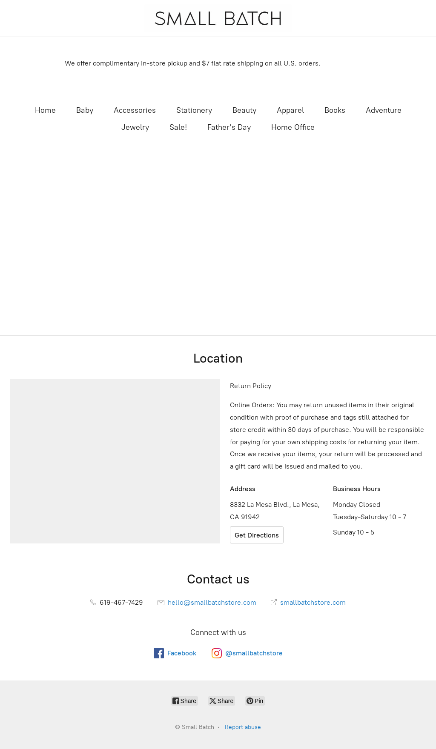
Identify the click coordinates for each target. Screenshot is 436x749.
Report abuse (243, 727)
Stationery (194, 110)
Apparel (290, 110)
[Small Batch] (217, 18)
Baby (84, 110)
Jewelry (135, 127)
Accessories (135, 110)
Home (45, 110)
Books (334, 110)
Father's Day (229, 127)
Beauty (244, 110)
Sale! (178, 127)
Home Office (293, 127)
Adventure (384, 110)
